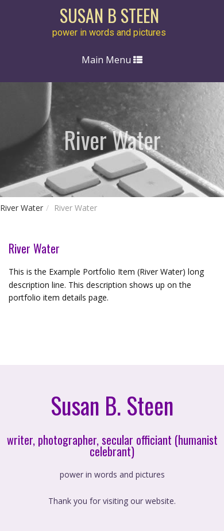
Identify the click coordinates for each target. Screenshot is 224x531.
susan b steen (109, 15)
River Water (21, 207)
